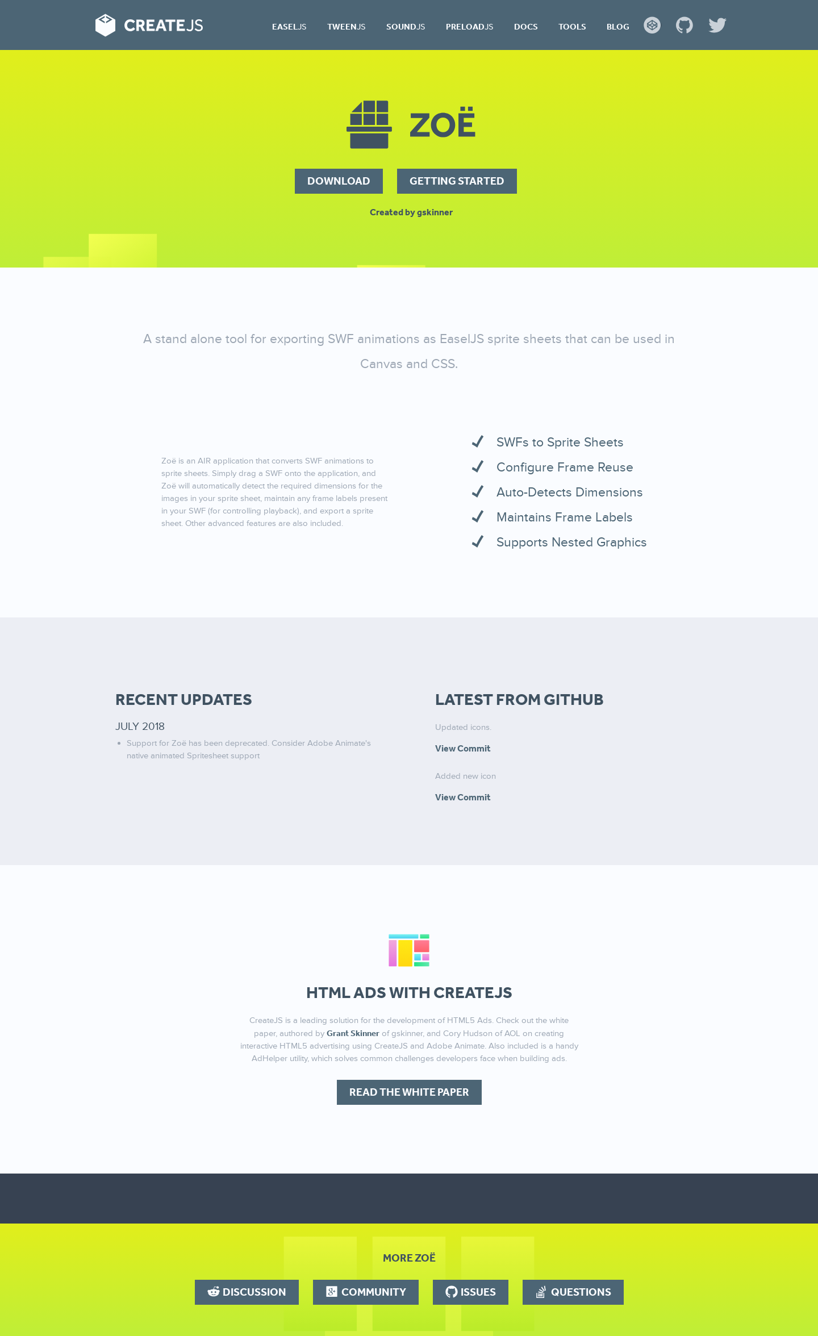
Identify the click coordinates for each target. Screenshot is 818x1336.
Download (338, 180)
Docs (526, 26)
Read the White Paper (409, 1092)
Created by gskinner (411, 212)
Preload (470, 26)
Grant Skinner (353, 1033)
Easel (289, 26)
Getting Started (457, 180)
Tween (346, 26)
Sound (405, 26)
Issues (478, 1292)
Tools (572, 26)
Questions (581, 1292)
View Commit (463, 748)
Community (373, 1292)
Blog (618, 26)
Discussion (254, 1292)
